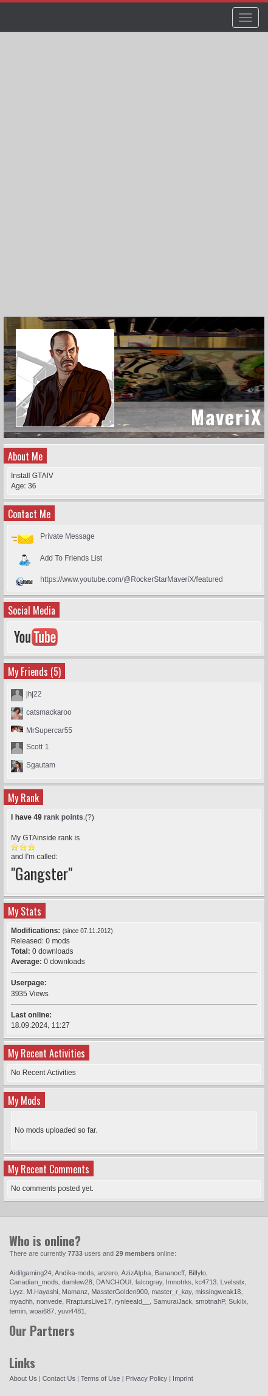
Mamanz (75, 1291)
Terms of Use (100, 1378)
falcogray (149, 1282)
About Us (22, 1378)
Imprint (183, 1378)
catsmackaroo (49, 712)
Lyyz (15, 1291)
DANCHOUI (114, 1282)
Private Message (67, 536)
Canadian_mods (33, 1282)
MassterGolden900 (119, 1291)
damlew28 (77, 1282)
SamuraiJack (172, 1301)
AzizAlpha (136, 1272)
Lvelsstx (233, 1282)
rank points (63, 817)
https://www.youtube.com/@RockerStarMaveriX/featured (131, 579)
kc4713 (205, 1282)
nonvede (49, 1301)
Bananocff (170, 1272)
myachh (21, 1301)
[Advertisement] (134, 180)
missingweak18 (218, 1291)
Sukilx (237, 1301)
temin (17, 1311)
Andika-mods (74, 1272)
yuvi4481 (71, 1311)
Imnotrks (178, 1282)
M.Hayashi (42, 1291)
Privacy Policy (146, 1378)
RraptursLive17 (88, 1301)
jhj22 (33, 694)
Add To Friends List (71, 557)
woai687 (41, 1311)
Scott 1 (37, 747)
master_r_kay (171, 1291)
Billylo (197, 1272)
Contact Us (59, 1378)
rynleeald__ (132, 1301)
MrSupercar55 (49, 730)
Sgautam (40, 765)
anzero (107, 1272)
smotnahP (210, 1301)
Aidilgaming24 (30, 1272)
